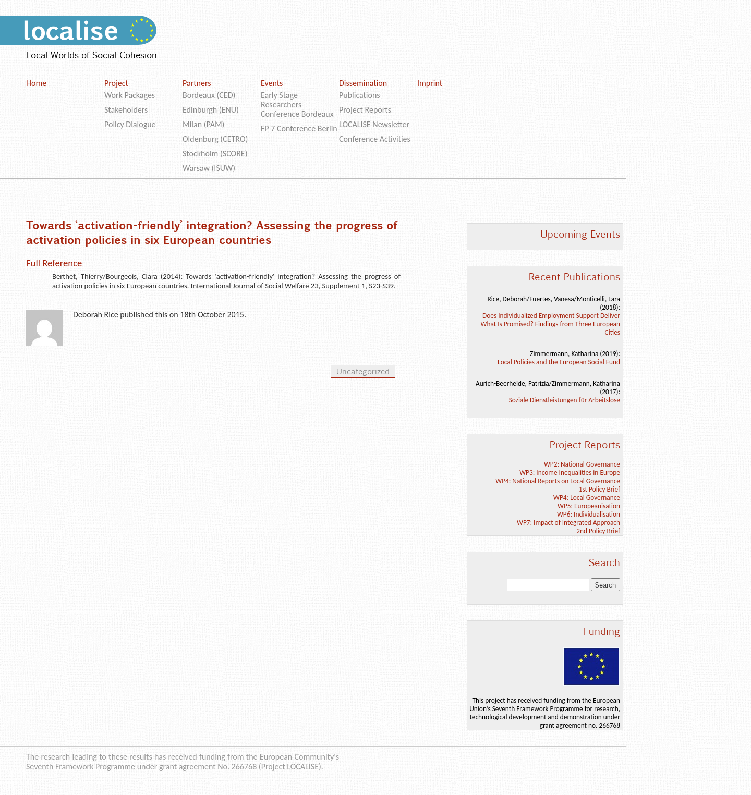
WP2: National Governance (582, 464)
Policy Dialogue (130, 124)
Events (272, 83)
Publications (359, 95)
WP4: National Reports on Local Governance (557, 480)
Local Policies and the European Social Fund (559, 362)
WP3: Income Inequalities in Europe (569, 472)
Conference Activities (374, 139)
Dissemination (363, 83)
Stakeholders (126, 110)
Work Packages (129, 95)
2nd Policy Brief (598, 531)
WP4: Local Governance (586, 497)
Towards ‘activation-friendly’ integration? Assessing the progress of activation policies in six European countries (210, 232)
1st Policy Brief (599, 489)
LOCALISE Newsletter (374, 124)
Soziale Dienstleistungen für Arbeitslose (564, 400)
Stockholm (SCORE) (215, 153)
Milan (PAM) (203, 124)
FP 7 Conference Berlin (299, 128)
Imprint (429, 83)
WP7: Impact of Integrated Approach (568, 522)
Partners (197, 83)
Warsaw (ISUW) (209, 168)
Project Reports (365, 110)
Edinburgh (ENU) (211, 110)
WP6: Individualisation (588, 514)
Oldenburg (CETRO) (215, 139)
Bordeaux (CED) (209, 95)
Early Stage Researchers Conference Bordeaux (297, 104)
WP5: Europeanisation (589, 506)
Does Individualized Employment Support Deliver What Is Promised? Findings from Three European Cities (550, 324)
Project (116, 83)
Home (36, 83)
